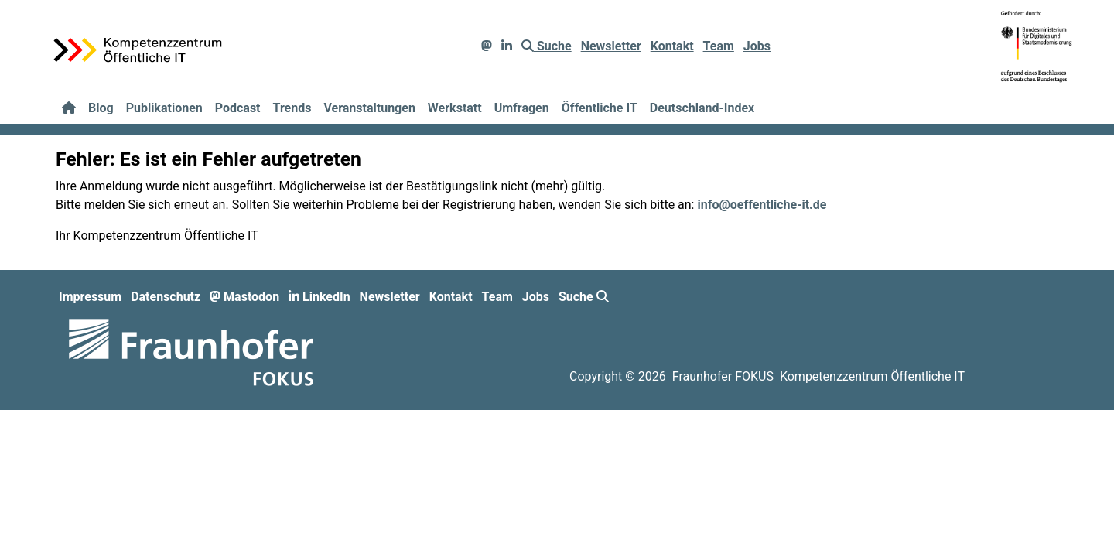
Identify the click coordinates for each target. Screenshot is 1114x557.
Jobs (757, 46)
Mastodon (244, 296)
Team (718, 46)
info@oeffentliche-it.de (761, 204)
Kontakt (672, 46)
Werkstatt (455, 108)
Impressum (90, 296)
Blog (101, 108)
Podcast (238, 108)
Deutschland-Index (702, 108)
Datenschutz (165, 296)
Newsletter (611, 46)
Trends (292, 108)
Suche (546, 46)
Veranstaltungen (369, 108)
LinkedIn (319, 296)
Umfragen (521, 108)
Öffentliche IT (599, 108)
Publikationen (164, 108)
